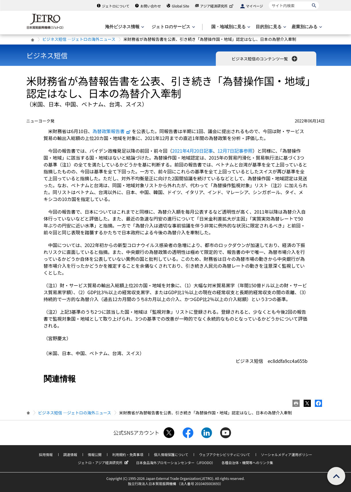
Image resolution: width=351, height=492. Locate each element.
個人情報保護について (171, 454)
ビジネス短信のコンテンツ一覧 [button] (265, 59)
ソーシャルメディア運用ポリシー (286, 454)
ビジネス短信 (47, 55)
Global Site (180, 5)
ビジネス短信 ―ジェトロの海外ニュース (78, 39)
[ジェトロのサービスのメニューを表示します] (173, 27)
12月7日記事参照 (235, 150)
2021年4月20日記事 (192, 150)
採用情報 (46, 454)
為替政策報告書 (111, 131)
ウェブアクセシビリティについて (224, 454)
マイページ (254, 5)
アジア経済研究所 (217, 5)
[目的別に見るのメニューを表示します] (270, 27)
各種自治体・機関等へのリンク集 (247, 462)
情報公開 (95, 454)
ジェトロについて (115, 5)
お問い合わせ (150, 5)
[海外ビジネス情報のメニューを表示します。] (124, 27)
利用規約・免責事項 (127, 454)
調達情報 (70, 454)
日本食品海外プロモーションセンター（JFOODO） (175, 462)
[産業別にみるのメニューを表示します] (306, 27)
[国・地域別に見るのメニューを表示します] (230, 27)
